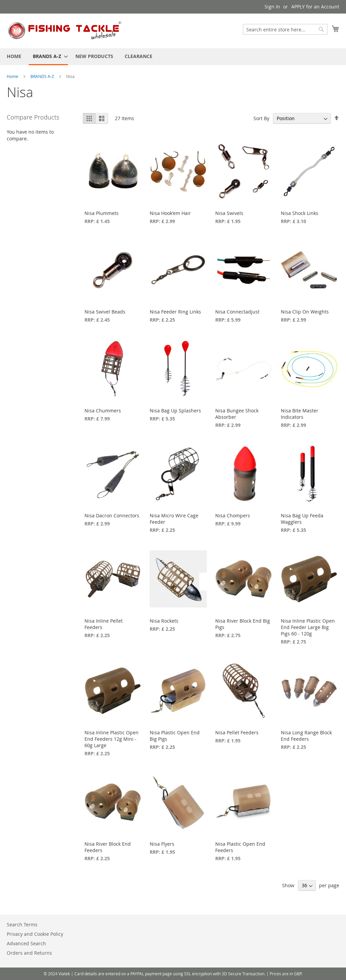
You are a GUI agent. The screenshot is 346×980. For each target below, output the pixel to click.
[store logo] (65, 30)
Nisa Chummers (102, 410)
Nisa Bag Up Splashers (175, 410)
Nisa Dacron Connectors (111, 515)
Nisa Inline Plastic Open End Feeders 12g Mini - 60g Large (111, 738)
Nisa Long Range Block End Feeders (306, 735)
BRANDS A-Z (42, 76)
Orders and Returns (29, 953)
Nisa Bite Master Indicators (299, 413)
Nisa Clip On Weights (305, 311)
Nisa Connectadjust (237, 311)
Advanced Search (26, 943)
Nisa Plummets (101, 213)
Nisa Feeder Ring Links (175, 311)
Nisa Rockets (164, 621)
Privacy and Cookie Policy (35, 934)
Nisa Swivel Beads (104, 311)
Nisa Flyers (162, 844)
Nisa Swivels (229, 213)
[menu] (173, 56)
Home (13, 76)
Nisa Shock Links (299, 213)
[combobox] (285, 29)
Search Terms (22, 924)
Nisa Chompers (232, 515)
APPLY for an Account (315, 6)
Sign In (272, 6)
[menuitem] (14, 56)
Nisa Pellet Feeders (236, 732)
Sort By (261, 118)
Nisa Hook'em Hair (170, 213)
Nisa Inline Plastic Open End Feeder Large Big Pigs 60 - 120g (308, 627)
